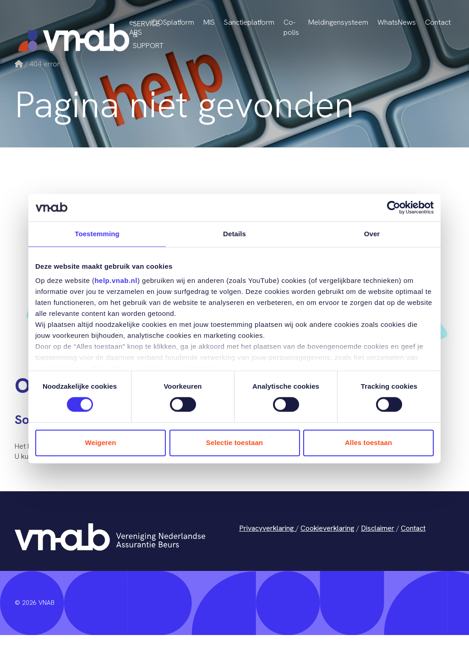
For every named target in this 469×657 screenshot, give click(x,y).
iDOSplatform (172, 22)
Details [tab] (234, 234)
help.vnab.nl (115, 280)
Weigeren (100, 442)
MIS (209, 22)
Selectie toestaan (234, 442)
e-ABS (135, 27)
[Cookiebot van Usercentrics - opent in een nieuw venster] (394, 207)
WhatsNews (396, 22)
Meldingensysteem (338, 22)
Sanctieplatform (249, 22)
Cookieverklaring (327, 528)
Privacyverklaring (267, 528)
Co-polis (291, 27)
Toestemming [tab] (97, 234)
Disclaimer (377, 528)
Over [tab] (372, 234)
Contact (438, 22)
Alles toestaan (368, 442)
